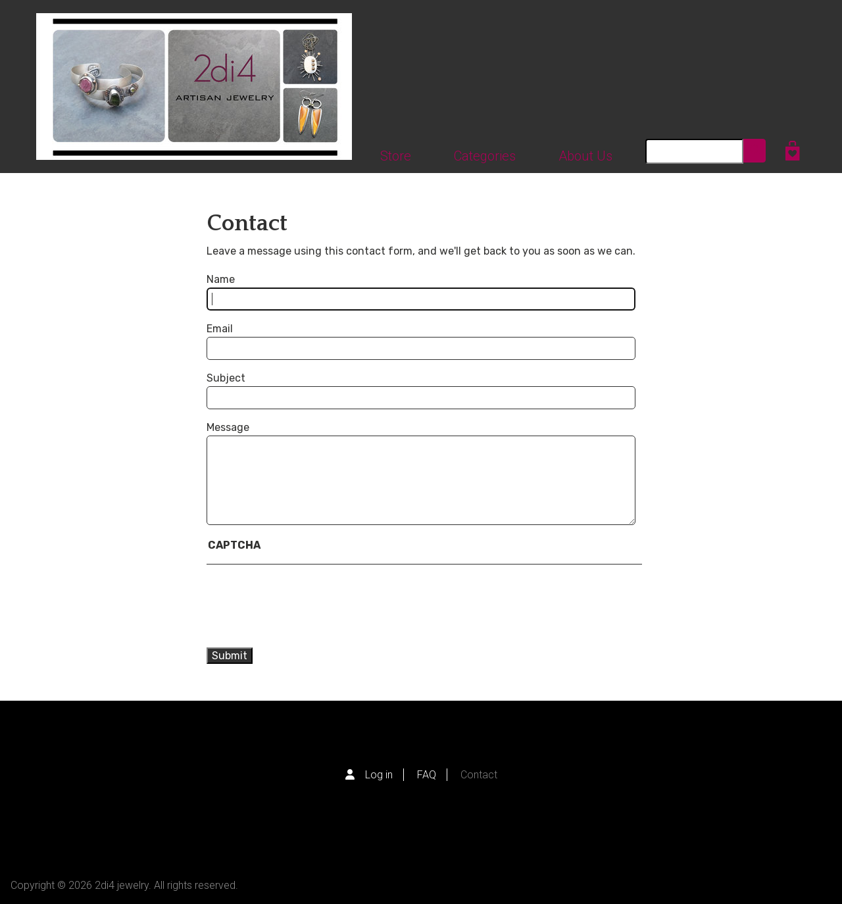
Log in (379, 774)
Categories (485, 156)
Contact (478, 774)
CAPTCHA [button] (234, 545)
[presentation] (322, 606)
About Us (585, 156)
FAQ (426, 774)
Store (395, 156)
